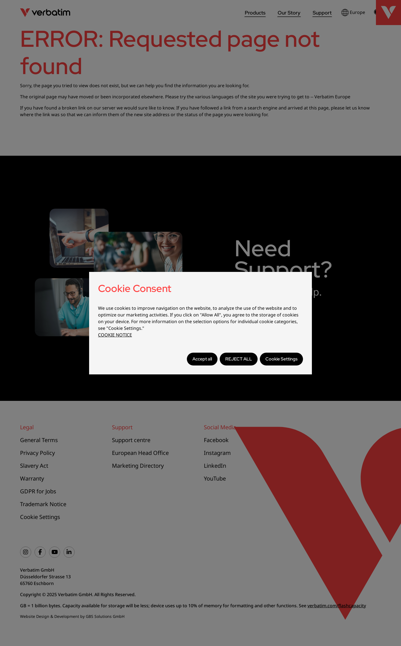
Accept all (202, 359)
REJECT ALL (238, 359)
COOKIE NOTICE (115, 335)
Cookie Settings (281, 359)
